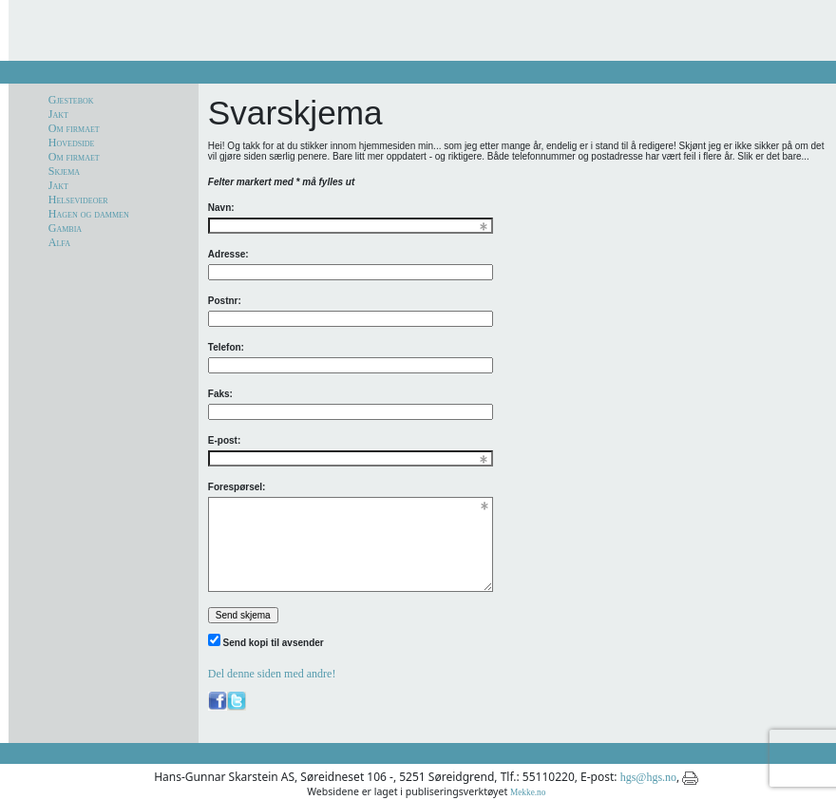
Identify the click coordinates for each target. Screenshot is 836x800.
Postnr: (224, 300)
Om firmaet (74, 128)
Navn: (221, 207)
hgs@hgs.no (648, 777)
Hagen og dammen (88, 213)
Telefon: (226, 347)
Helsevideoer (78, 199)
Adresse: (228, 254)
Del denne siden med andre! (272, 673)
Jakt (58, 114)
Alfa (59, 242)
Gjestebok (71, 99)
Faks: (220, 394)
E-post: (224, 440)
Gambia (65, 228)
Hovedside (71, 142)
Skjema (64, 171)
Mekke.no (527, 792)
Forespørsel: (237, 487)
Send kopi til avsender (273, 643)
